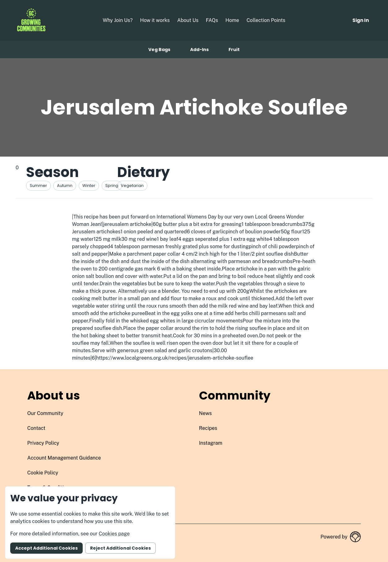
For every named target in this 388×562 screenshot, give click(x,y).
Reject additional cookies (120, 548)
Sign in (360, 20)
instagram (210, 443)
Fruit (234, 49)
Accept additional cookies (46, 548)
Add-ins (199, 49)
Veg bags (159, 49)
